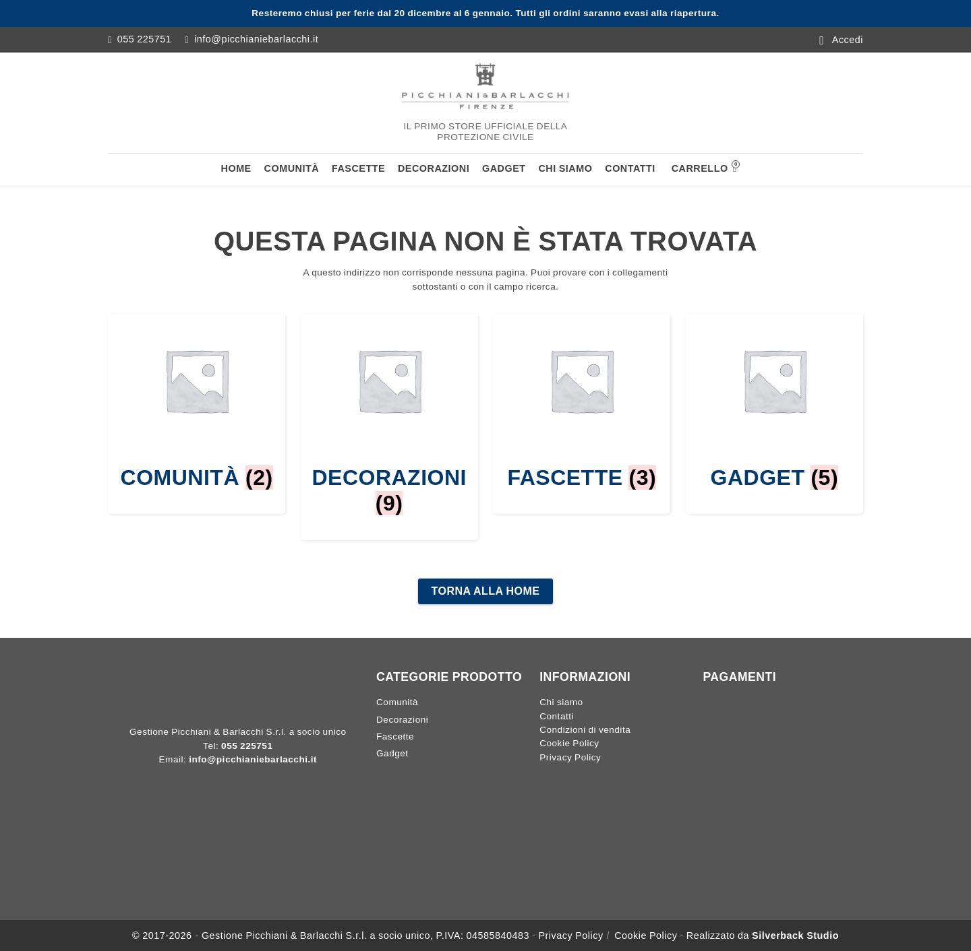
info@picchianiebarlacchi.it (256, 39)
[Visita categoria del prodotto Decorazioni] (389, 415)
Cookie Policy (569, 743)
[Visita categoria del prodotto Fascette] (581, 402)
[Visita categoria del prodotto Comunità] (196, 402)
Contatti (630, 168)
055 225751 (144, 39)
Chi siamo (565, 168)
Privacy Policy (570, 757)
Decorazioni (433, 168)
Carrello (704, 167)
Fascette (358, 168)
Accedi (847, 39)
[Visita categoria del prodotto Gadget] (774, 402)
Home (236, 168)
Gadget (504, 168)
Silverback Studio (795, 935)
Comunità (292, 168)
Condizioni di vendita (584, 730)
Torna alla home (486, 591)
